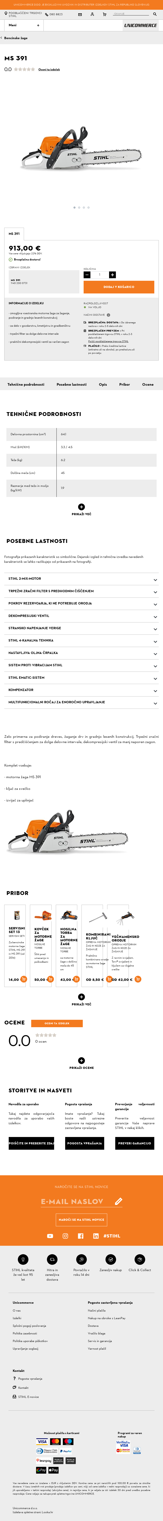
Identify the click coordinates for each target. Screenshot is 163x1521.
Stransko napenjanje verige (34, 628)
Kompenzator (20, 690)
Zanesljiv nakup (111, 1270)
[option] (81, 154)
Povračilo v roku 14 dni (81, 1272)
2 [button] (79, 207)
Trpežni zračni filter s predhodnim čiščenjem (51, 591)
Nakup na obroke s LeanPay (106, 1318)
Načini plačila (96, 1311)
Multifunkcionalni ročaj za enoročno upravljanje (56, 702)
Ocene (148, 384)
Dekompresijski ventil (28, 616)
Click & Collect (140, 1270)
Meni (24, 25)
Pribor (124, 384)
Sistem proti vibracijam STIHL (35, 665)
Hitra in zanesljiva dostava (52, 1275)
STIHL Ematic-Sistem (26, 678)
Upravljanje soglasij (25, 1349)
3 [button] (84, 207)
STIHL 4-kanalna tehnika (30, 640)
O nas (17, 1311)
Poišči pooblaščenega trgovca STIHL (108, 341)
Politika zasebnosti (25, 1333)
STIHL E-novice (28, 1397)
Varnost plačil (97, 1349)
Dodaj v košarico (119, 287)
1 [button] (74, 207)
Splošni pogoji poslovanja (29, 1326)
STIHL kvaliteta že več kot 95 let (23, 1275)
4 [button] (88, 207)
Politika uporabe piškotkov (30, 1341)
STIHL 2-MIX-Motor (24, 579)
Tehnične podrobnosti (25, 384)
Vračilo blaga (96, 1333)
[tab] (14, 234)
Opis (103, 384)
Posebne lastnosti (72, 384)
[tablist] (130, 14)
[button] (108, 315)
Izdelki (17, 1318)
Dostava (93, 1326)
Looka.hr (47, 1512)
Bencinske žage (16, 38)
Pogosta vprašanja (30, 1379)
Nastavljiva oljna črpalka (33, 653)
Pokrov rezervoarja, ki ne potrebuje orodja (50, 603)
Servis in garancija (100, 1341)
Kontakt (23, 1388)
